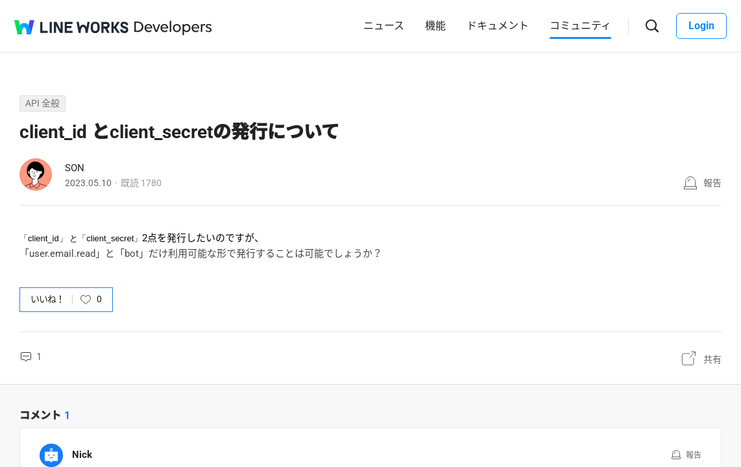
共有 (712, 359)
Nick (82, 455)
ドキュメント (498, 25)
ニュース (383, 25)
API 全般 (42, 103)
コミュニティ (580, 25)
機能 (435, 25)
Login (701, 25)
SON (74, 168)
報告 (712, 183)
